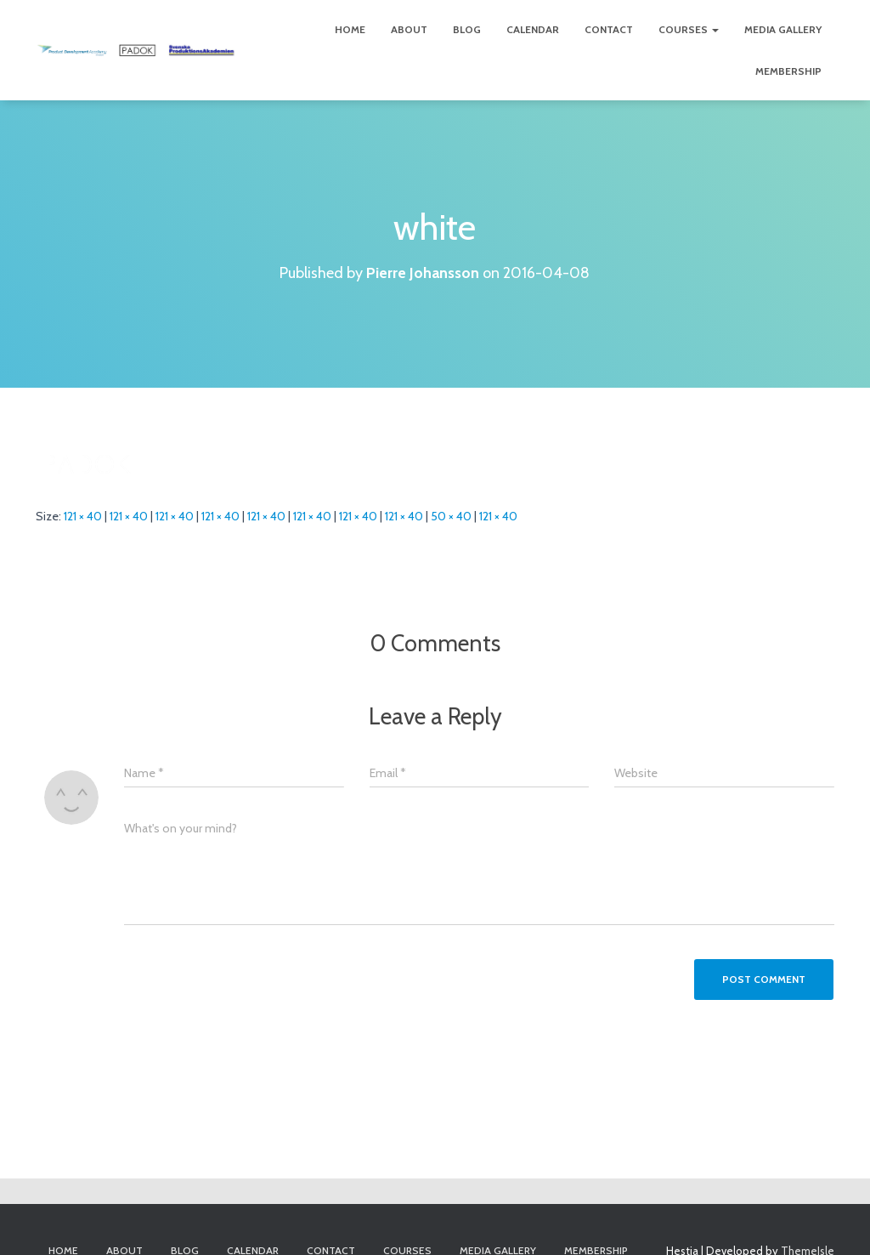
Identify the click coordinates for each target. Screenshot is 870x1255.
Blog (467, 29)
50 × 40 (451, 516)
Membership (788, 71)
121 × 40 (83, 516)
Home (350, 29)
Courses (688, 29)
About (409, 29)
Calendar (532, 29)
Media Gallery (783, 29)
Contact (609, 29)
